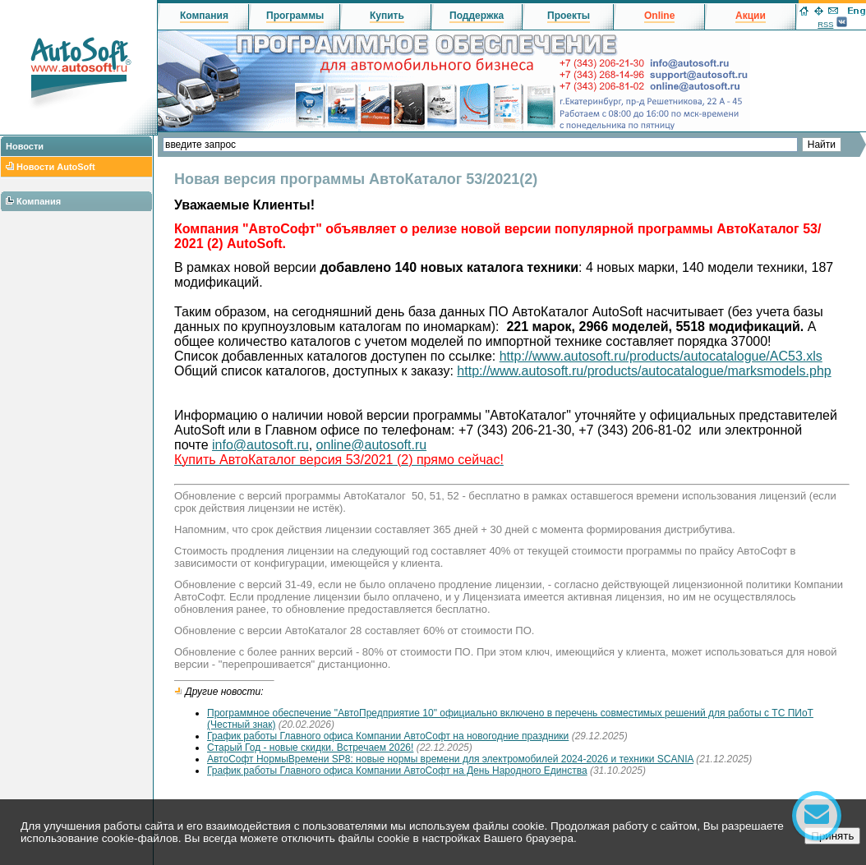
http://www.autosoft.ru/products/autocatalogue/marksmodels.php (644, 371)
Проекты (568, 15)
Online (659, 15)
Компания (38, 201)
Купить (387, 15)
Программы (295, 15)
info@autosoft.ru (260, 445)
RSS (825, 25)
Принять (832, 836)
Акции (750, 15)
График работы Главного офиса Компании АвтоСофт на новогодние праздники (388, 736)
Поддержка (476, 15)
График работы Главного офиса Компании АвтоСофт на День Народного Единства (397, 770)
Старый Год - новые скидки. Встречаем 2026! (310, 747)
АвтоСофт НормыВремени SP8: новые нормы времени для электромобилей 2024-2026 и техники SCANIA (450, 759)
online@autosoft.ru (371, 445)
